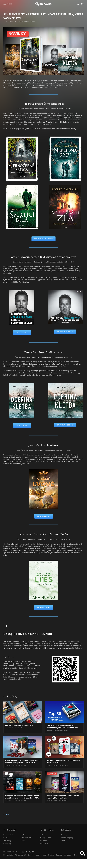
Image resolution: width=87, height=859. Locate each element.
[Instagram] (23, 851)
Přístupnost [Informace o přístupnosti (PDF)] (19, 855)
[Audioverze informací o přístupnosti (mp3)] (25, 854)
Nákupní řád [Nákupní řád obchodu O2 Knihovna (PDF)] (8, 855)
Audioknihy (7, 841)
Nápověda (43, 841)
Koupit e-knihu (22, 332)
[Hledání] (77, 4)
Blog (7, 814)
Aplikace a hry (26, 835)
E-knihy (5, 838)
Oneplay (64, 835)
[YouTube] (33, 851)
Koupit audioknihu (65, 332)
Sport (63, 841)
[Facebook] (26, 851)
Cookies (59, 855)
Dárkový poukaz (45, 838)
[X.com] (29, 851)
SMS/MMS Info (27, 838)
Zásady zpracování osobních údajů (41, 855)
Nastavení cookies (70, 855)
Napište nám (44, 844)
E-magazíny (7, 844)
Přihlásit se (43, 835)
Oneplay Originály (67, 838)
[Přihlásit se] (82, 4)
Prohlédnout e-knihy (43, 239)
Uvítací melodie (8, 835)
